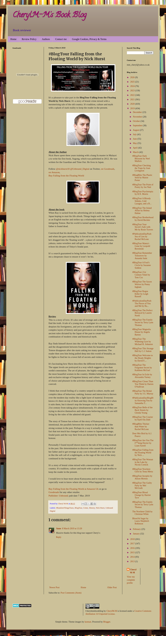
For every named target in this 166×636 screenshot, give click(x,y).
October (136, 121)
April (135, 148)
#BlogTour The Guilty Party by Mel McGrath (142, 485)
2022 (132, 95)
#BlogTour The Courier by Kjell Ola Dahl (142, 418)
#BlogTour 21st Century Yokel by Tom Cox (141, 275)
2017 (132, 543)
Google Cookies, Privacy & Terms (89, 39)
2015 (132, 552)
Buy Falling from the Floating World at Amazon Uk (74, 489)
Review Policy (29, 39)
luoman (88, 622)
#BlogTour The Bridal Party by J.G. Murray (142, 392)
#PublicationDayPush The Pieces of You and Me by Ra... (141, 303)
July (135, 134)
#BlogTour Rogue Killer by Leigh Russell (140, 294)
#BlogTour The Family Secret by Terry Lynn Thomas (142, 322)
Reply (58, 537)
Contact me (61, 39)
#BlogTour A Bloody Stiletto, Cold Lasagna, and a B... (141, 201)
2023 (132, 90)
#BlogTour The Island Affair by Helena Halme (142, 211)
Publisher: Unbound (58, 495)
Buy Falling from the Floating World (66, 175)
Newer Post (54, 587)
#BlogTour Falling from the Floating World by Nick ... (142, 452)
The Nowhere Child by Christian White (142, 512)
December (137, 112)
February (137, 529)
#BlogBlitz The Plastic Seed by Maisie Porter (142, 178)
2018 (132, 539)
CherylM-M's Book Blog (49, 15)
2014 (132, 557)
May (135, 143)
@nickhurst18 (63, 168)
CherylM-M (111, 611)
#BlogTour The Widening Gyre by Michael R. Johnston (142, 341)
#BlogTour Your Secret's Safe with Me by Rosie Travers (142, 227)
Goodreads (54, 492)
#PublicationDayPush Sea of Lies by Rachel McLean (141, 236)
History (92, 508)
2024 (132, 86)
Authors (46, 39)
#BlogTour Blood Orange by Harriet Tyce (141, 495)
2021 (132, 99)
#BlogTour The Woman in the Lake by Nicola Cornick (142, 462)
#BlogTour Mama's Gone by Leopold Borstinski (141, 246)
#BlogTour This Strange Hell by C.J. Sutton (142, 349)
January (136, 534)
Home (13, 39)
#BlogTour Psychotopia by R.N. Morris (142, 192)
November (138, 117)
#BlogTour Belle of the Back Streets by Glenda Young (142, 410)
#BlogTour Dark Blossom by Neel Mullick (141, 158)
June (135, 139)
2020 (132, 104)
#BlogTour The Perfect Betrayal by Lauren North (142, 313)
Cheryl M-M (133, 571)
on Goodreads (107, 168)
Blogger (106, 622)
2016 (132, 548)
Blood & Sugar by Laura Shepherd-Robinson (140, 521)
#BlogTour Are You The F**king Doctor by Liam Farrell (142, 443)
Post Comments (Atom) (71, 593)
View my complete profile (131, 580)
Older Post (112, 587)
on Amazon (54, 172)
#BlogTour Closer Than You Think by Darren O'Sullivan (142, 384)
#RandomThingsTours (65, 508)
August (136, 130)
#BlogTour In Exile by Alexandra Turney (142, 375)
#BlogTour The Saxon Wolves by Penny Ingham (142, 284)
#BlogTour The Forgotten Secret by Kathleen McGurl (142, 367)
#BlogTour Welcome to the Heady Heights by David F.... (142, 358)
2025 (132, 82)
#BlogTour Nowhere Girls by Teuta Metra (142, 470)
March (136, 152)
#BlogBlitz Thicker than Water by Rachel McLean (140, 426)
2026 (132, 77)
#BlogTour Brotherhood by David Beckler (142, 218)
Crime (85, 508)
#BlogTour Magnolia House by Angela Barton (141, 332)
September (138, 125)
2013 (132, 561)
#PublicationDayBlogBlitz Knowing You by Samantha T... (142, 400)
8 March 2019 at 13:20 (72, 528)
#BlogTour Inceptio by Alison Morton (142, 477)
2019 (132, 108)
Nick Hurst (100, 508)
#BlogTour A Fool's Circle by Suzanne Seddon (141, 265)
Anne (58, 528)
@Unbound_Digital (79, 168)
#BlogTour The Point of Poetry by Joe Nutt (142, 185)
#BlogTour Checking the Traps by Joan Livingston (141, 168)
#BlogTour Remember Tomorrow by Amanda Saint (142, 256)
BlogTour (78, 508)
